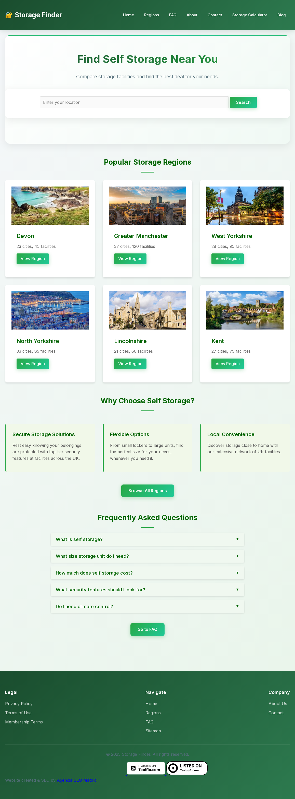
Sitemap (153, 730)
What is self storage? (79, 539)
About (192, 14)
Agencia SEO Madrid (77, 780)
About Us (278, 703)
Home (128, 14)
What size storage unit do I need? (92, 556)
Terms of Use (18, 712)
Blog (281, 14)
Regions (151, 14)
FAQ (173, 14)
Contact (215, 14)
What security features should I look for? (100, 589)
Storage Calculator (249, 14)
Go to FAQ (147, 629)
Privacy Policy (19, 703)
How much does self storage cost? (94, 573)
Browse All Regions (147, 490)
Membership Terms (24, 721)
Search (243, 102)
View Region (33, 258)
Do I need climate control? (84, 606)
